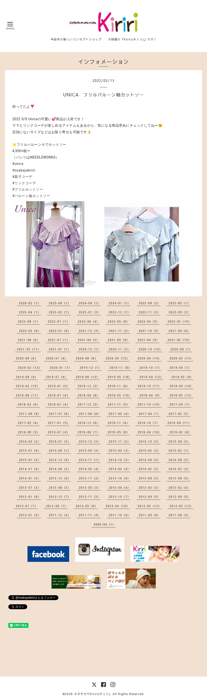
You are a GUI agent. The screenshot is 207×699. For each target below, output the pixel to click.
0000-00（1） (105, 524)
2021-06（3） (89, 340)
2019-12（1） (91, 367)
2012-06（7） (57, 506)
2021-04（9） (148, 340)
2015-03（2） (149, 450)
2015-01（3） (30, 460)
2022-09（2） (179, 312)
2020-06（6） (87, 358)
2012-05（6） (87, 506)
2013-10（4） (119, 478)
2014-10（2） (119, 460)
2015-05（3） (90, 450)
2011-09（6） (149, 515)
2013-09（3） (149, 478)
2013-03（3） (149, 487)
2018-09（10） (181, 386)
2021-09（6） (179, 331)
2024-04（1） (90, 303)
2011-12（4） (60, 515)
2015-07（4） (30, 450)
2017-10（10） (149, 404)
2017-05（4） (119, 414)
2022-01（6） (60, 331)
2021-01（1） (60, 349)
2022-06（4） (89, 321)
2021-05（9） (118, 340)
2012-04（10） (117, 506)
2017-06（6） (90, 414)
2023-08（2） (149, 303)
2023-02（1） (60, 312)
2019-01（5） (59, 386)
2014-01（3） (30, 478)
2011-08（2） (179, 515)
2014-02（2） (179, 469)
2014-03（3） (149, 469)
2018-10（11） (149, 386)
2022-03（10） (179, 321)
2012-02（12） (181, 506)
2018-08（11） (28, 395)
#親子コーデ (22, 177)
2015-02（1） (179, 450)
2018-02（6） (29, 404)
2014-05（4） (90, 469)
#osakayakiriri (23, 170)
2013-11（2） (90, 478)
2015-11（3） (119, 441)
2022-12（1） (119, 312)
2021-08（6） (29, 340)
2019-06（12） (88, 377)
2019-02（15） (28, 386)
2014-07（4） (30, 469)
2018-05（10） (119, 395)
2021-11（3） (119, 331)
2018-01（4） (59, 404)
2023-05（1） (179, 303)
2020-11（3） (119, 349)
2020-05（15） (117, 358)
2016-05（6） (118, 432)
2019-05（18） (119, 377)
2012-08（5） (179, 497)
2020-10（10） (150, 349)
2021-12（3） (90, 331)
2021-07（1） (59, 340)
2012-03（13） (149, 506)
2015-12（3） (90, 441)
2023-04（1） (30, 312)
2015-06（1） (60, 450)
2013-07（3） (30, 487)
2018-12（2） (89, 386)
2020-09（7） (181, 349)
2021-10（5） (149, 331)
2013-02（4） (179, 487)
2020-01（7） (61, 367)
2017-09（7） (180, 404)
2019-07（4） (57, 377)
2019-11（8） (120, 367)
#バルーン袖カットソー (31, 196)
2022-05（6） (118, 321)
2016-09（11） (179, 423)
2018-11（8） (118, 386)
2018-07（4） (59, 395)
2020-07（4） (57, 358)
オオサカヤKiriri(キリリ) (92, 694)
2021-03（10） (179, 340)
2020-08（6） (27, 358)
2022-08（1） (29, 321)
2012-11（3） (90, 497)
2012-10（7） (119, 497)
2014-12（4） (60, 460)
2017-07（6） (60, 414)
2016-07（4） (59, 432)
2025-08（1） (60, 303)
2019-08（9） (27, 377)
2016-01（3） (60, 441)
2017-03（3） (179, 414)
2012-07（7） (27, 506)
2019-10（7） (150, 367)
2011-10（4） (119, 515)
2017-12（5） (89, 404)
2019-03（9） (182, 377)
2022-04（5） (148, 321)
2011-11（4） (90, 515)
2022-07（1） (59, 321)
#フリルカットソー (27, 189)
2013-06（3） (60, 487)
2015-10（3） (149, 441)
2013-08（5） (179, 478)
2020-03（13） (181, 358)
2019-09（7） (180, 367)
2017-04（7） (149, 414)
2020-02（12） (30, 367)
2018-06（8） (89, 395)
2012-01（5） (30, 515)
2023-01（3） (90, 312)
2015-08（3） (179, 441)
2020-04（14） (149, 358)
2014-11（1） (90, 460)
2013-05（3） (90, 487)
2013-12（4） (60, 478)
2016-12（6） (89, 423)
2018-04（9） (150, 395)
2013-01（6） (30, 497)
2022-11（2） (149, 312)
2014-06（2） (60, 469)
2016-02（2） (30, 441)
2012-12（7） (60, 497)
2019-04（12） (151, 377)
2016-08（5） (29, 432)
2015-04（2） (119, 450)
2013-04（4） (119, 487)
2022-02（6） (30, 331)
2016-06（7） (89, 432)
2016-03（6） (180, 432)
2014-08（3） (179, 460)
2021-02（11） (29, 349)
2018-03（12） (181, 395)
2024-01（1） (119, 303)
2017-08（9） (30, 414)
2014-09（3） (149, 460)
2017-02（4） (29, 423)
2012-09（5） (149, 497)
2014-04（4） (119, 469)
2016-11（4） (118, 423)
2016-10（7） (148, 423)
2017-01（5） (59, 423)
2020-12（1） (90, 349)
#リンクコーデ (24, 183)
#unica (17, 164)
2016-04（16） (149, 432)
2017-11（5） (118, 404)
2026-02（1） (30, 303)
